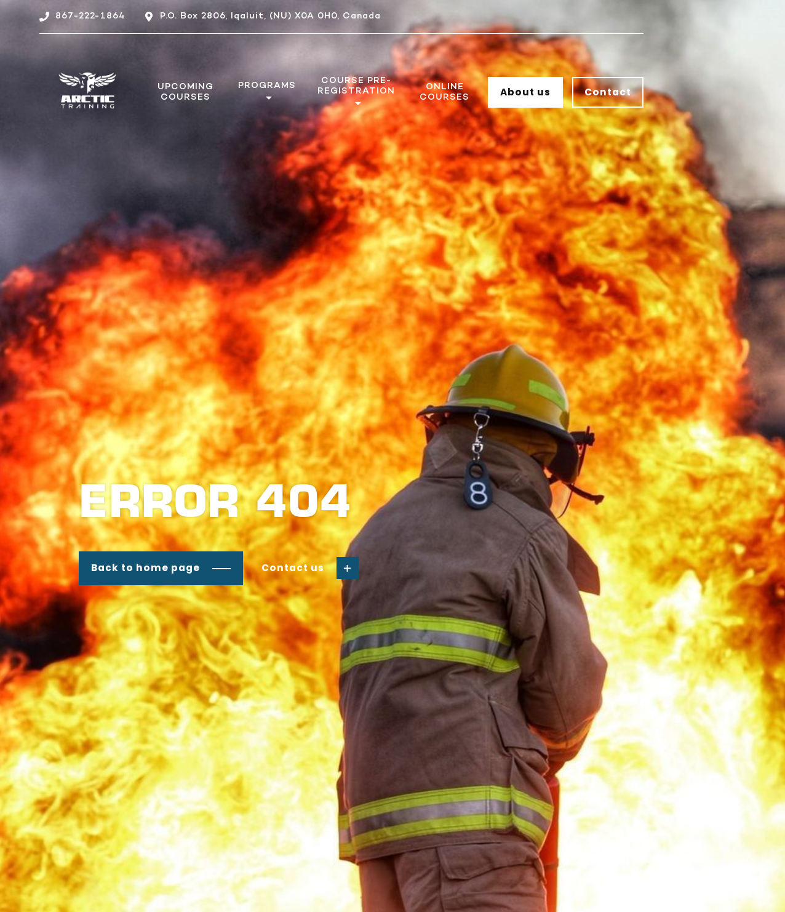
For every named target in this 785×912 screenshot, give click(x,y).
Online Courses (444, 92)
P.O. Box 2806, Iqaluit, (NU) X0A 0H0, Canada (270, 16)
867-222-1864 (90, 16)
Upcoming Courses (185, 92)
